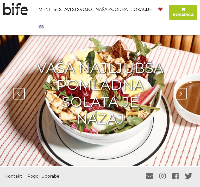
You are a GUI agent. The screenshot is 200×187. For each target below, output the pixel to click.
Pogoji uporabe (43, 176)
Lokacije (141, 9)
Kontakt (13, 176)
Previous (19, 93)
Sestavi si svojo (73, 9)
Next (181, 93)
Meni (44, 9)
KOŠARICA (183, 12)
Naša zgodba (112, 9)
